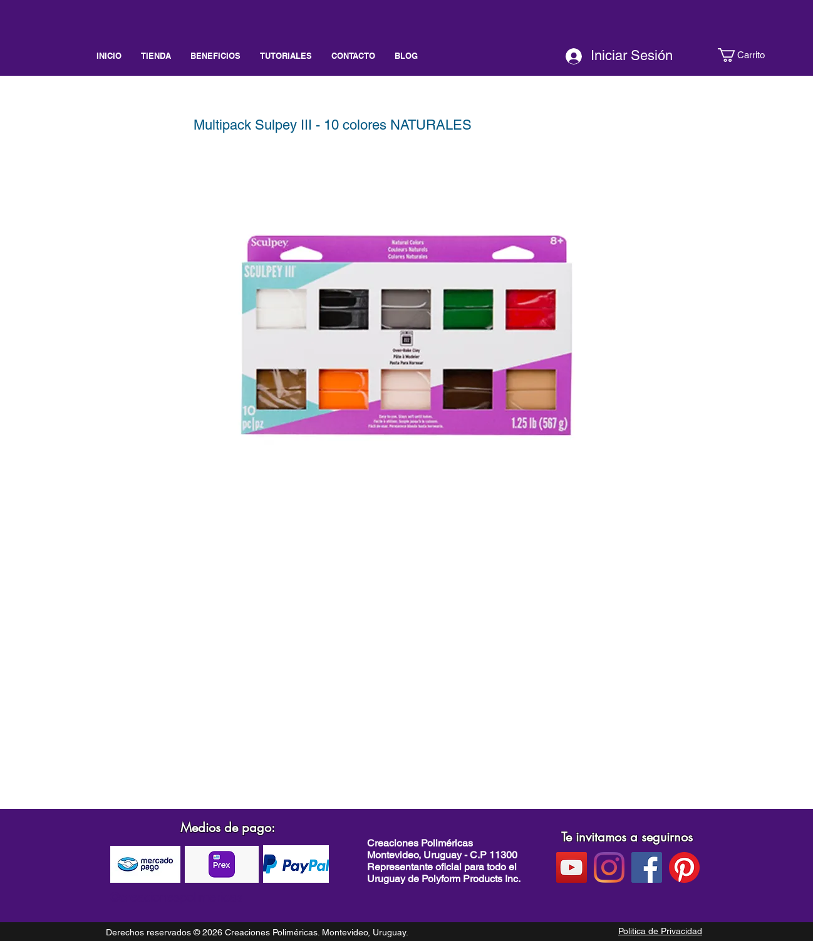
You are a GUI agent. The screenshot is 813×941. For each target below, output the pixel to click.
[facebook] (646, 867)
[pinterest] (684, 867)
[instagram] (609, 867)
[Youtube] (571, 867)
